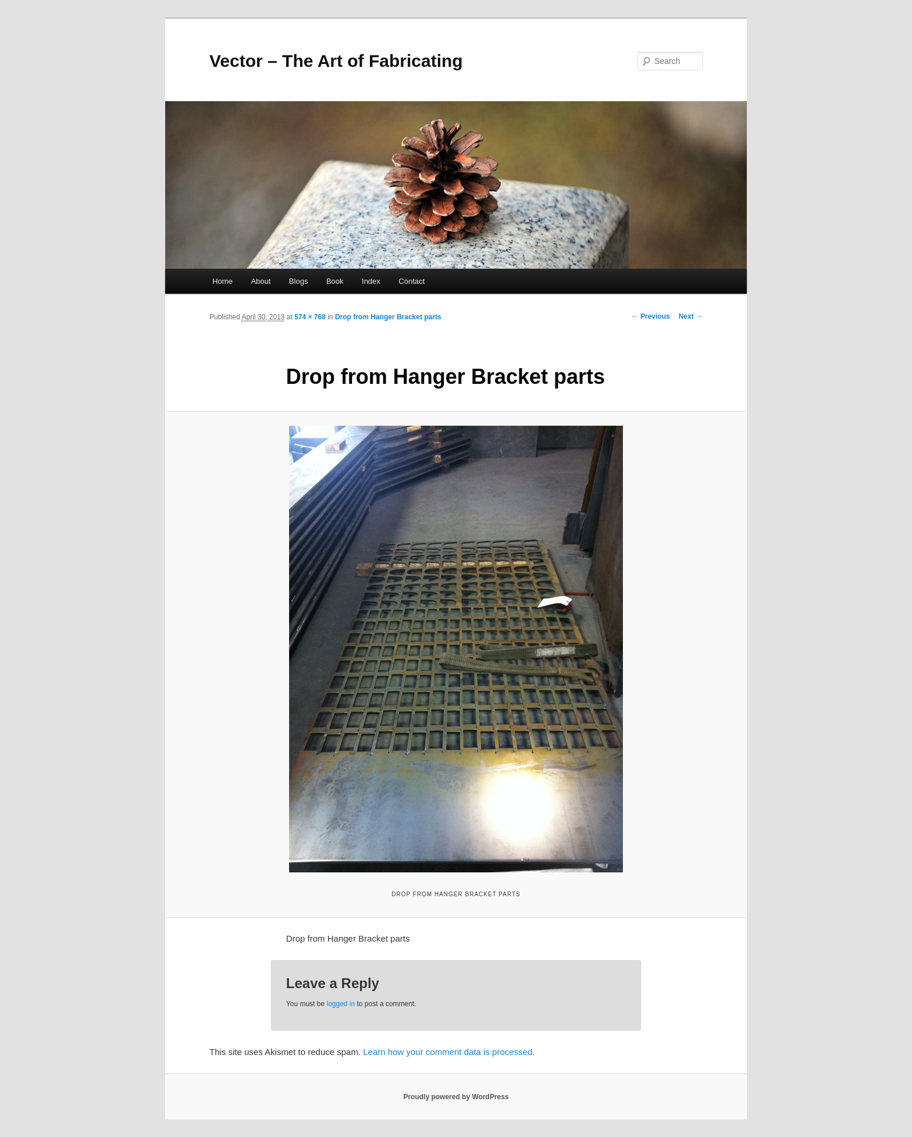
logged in (340, 1004)
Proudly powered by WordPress (455, 1097)
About (260, 281)
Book (335, 281)
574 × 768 (310, 317)
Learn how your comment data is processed (447, 1052)
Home (222, 281)
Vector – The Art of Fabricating (336, 60)
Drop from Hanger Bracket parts (388, 317)
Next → (691, 316)
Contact (411, 281)
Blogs (298, 281)
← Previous (651, 316)
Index (371, 281)
